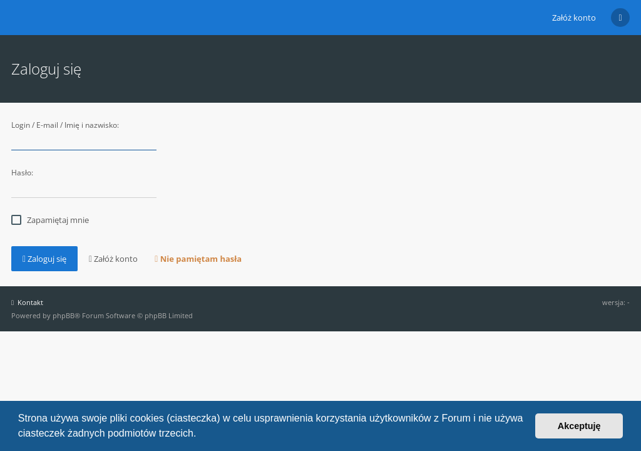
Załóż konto (574, 17)
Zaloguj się (44, 258)
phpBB (63, 315)
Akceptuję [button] (579, 426)
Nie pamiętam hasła (198, 258)
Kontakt (27, 302)
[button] (201, 435)
